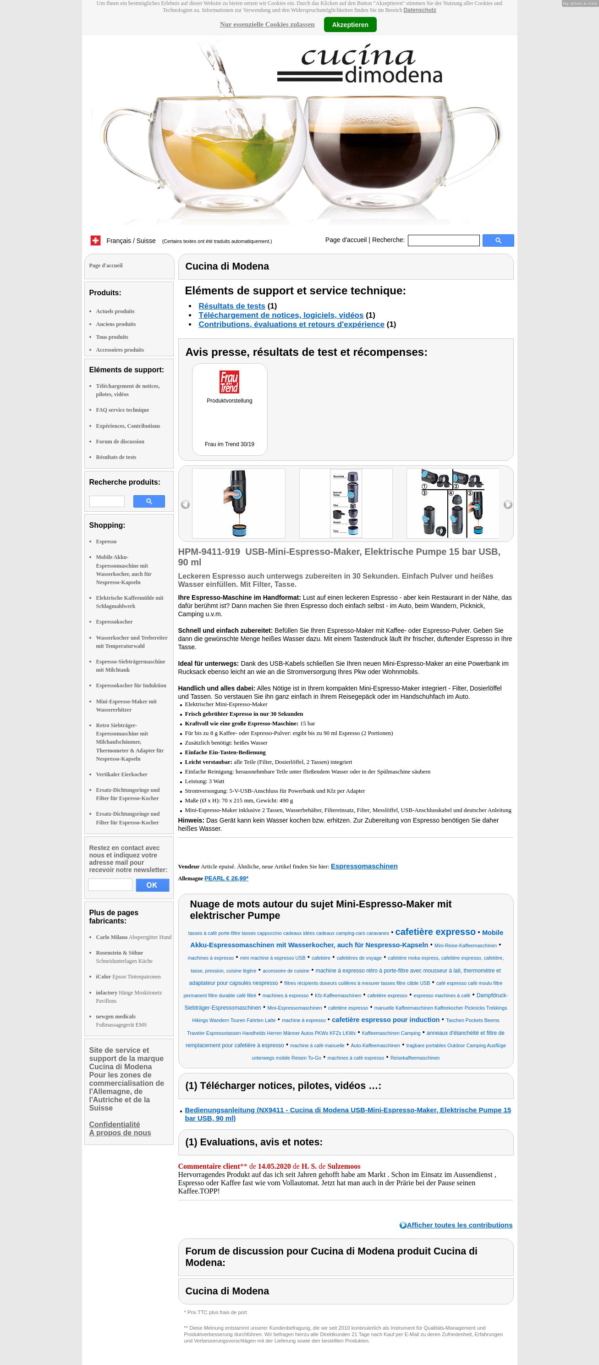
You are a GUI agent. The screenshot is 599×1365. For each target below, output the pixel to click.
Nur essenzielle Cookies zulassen (267, 24)
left (185, 504)
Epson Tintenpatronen (128, 976)
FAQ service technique (122, 410)
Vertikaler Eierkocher (122, 774)
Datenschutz (420, 10)
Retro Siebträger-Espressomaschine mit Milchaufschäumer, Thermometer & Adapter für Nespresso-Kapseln (130, 742)
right (508, 504)
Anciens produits (116, 324)
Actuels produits (115, 311)
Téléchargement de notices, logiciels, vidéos (281, 315)
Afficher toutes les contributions (460, 1225)
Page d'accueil (346, 239)
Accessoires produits (120, 350)
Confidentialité (114, 1124)
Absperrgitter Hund (134, 937)
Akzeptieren (350, 24)
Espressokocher (114, 622)
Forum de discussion (120, 441)
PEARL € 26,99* (226, 878)
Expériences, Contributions (128, 426)
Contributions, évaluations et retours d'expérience (292, 324)
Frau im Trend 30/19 (229, 444)
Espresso (106, 541)
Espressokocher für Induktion (131, 685)
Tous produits (112, 337)
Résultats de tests (116, 457)
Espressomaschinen (364, 866)
